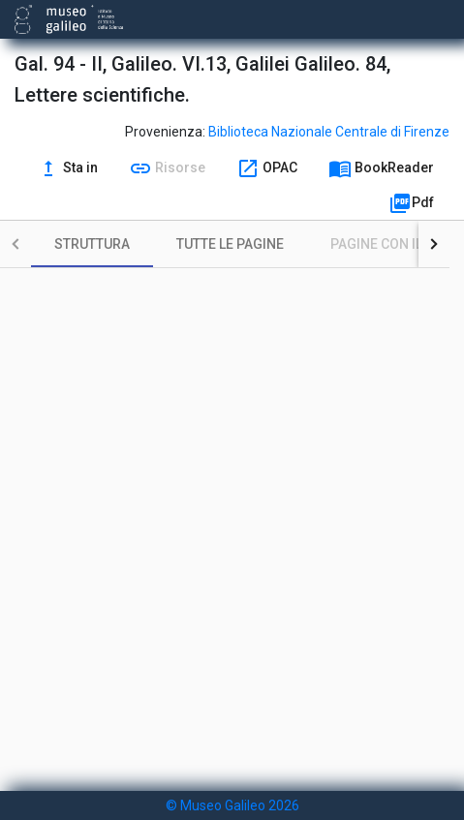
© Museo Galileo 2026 (232, 805)
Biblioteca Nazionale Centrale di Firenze (328, 131)
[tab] (92, 244)
